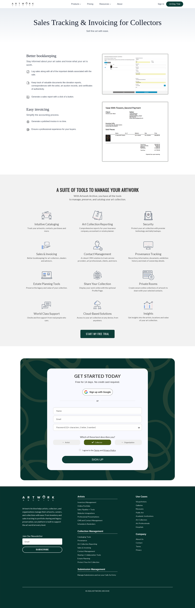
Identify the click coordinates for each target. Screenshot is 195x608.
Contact (139, 543)
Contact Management (97, 250)
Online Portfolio (83, 506)
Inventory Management (86, 502)
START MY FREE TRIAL (97, 334)
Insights (148, 310)
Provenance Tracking (148, 250)
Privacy (139, 550)
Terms (96, 450)
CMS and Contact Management (90, 520)
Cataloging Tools (84, 537)
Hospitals (139, 527)
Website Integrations (86, 513)
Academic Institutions (144, 516)
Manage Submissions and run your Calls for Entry (96, 575)
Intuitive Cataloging (46, 221)
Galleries (139, 505)
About (119, 4)
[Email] (42, 541)
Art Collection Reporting (97, 221)
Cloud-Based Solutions (97, 310)
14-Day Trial (174, 4)
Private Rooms (148, 280)
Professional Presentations (88, 517)
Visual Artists (141, 502)
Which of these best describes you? (97, 437)
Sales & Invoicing (46, 250)
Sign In (161, 4)
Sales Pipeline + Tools (86, 509)
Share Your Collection (97, 280)
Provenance (82, 540)
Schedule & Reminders (86, 524)
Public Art (140, 512)
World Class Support (46, 310)
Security (148, 221)
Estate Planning (83, 558)
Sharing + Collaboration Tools (89, 555)
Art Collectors (141, 520)
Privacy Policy (109, 450)
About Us (139, 539)
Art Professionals (143, 523)
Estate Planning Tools (46, 279)
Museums (140, 509)
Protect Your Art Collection (88, 562)
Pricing (90, 4)
